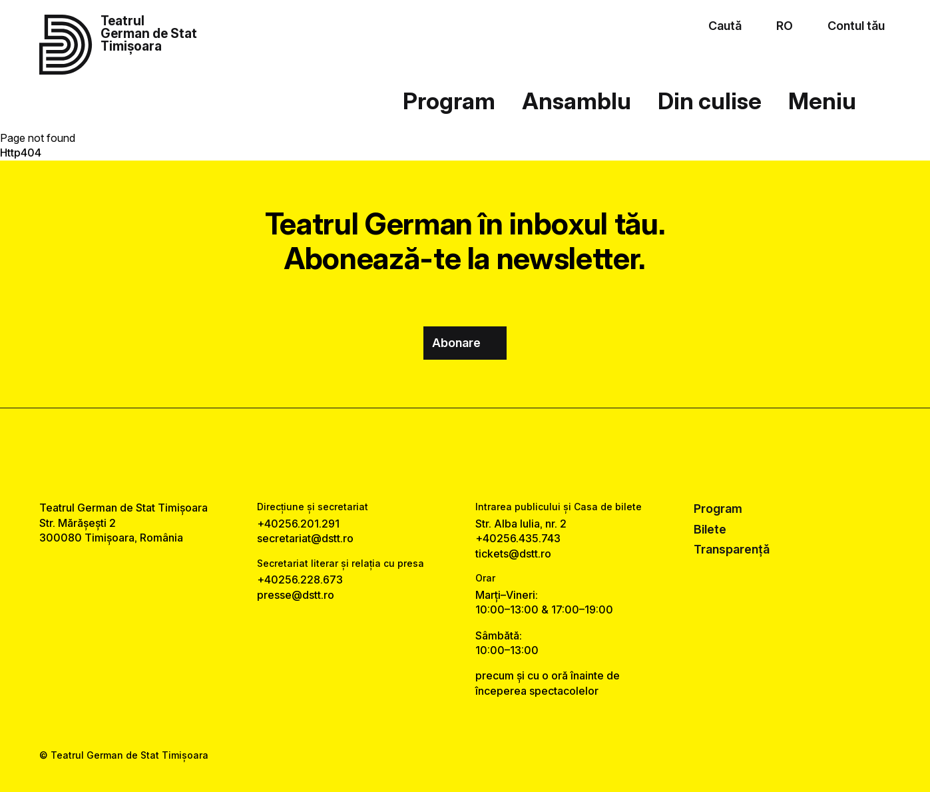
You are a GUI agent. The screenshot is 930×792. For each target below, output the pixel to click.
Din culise (710, 101)
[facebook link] (425, 454)
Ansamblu (576, 101)
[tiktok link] (504, 454)
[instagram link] (465, 454)
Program (449, 101)
